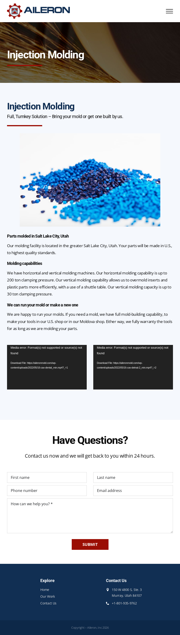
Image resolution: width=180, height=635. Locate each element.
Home (44, 589)
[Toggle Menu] (169, 11)
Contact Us (48, 603)
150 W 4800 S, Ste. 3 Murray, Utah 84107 (127, 592)
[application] (47, 367)
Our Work (47, 596)
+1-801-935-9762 (124, 603)
